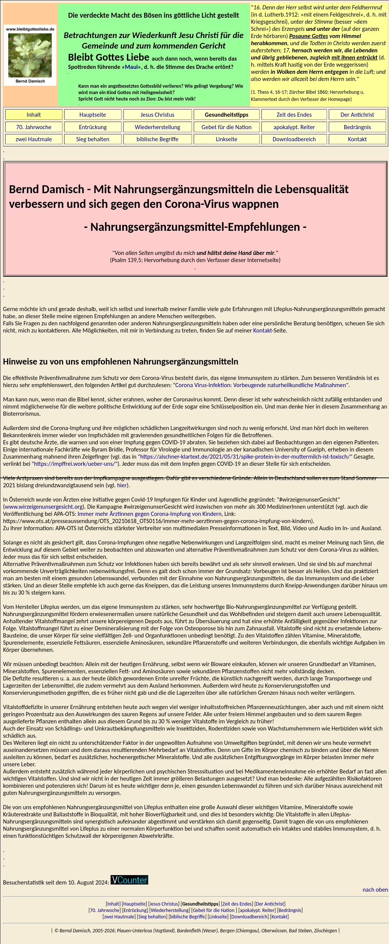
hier (122, 485)
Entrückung (93, 127)
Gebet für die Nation (227, 127)
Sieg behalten (92, 139)
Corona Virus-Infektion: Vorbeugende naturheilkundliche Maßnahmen (260, 385)
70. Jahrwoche (34, 127)
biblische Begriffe (157, 139)
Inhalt (34, 114)
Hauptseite (92, 114)
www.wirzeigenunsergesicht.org (43, 506)
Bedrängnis (357, 127)
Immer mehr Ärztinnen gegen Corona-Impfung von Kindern (149, 513)
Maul (131, 66)
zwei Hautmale (34, 139)
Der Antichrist (357, 114)
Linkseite (226, 139)
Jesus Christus (158, 114)
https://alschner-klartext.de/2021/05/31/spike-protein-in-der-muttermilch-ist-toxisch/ (245, 456)
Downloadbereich (294, 139)
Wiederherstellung (157, 127)
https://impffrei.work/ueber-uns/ (74, 463)
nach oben (375, 889)
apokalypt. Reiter (294, 127)
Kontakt (357, 139)
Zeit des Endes (294, 114)
